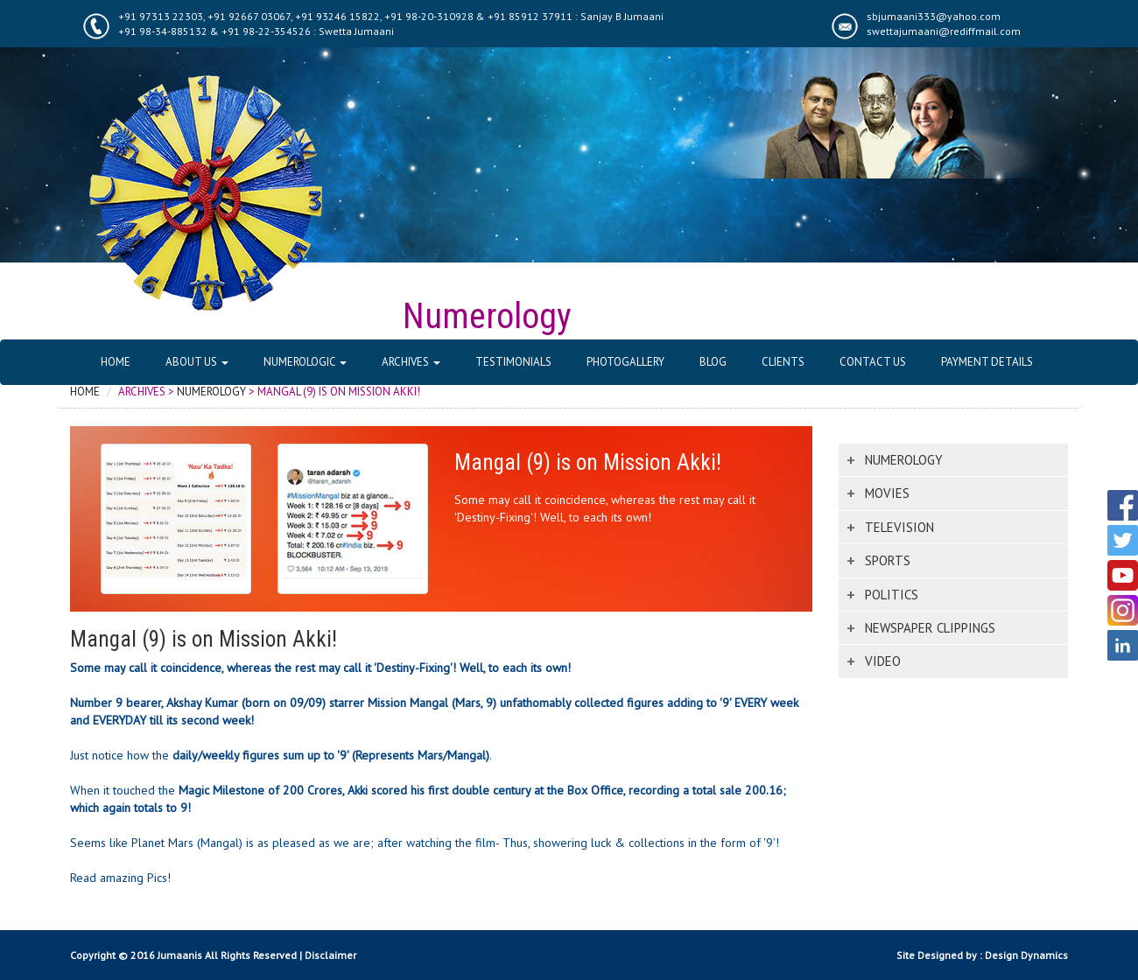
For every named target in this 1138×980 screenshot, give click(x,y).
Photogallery (625, 361)
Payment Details (987, 361)
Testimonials (513, 361)
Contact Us (872, 361)
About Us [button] (196, 361)
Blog (713, 361)
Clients (783, 361)
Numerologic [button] (305, 361)
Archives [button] (411, 361)
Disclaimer (330, 955)
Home (115, 361)
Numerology (211, 391)
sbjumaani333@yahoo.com (934, 16)
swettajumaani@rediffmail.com (944, 31)
